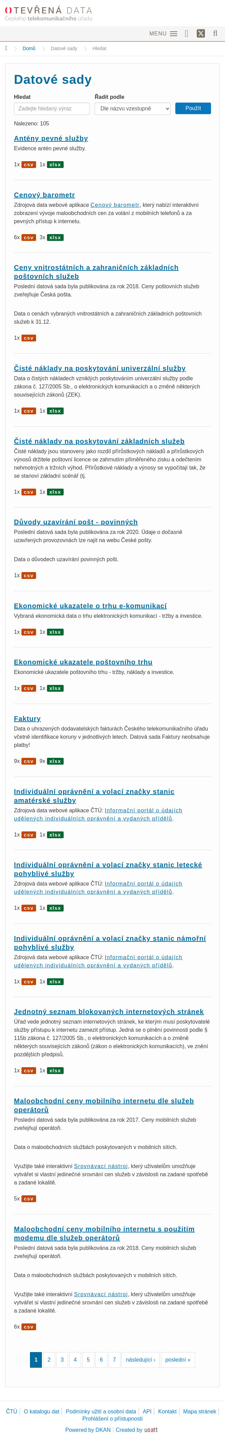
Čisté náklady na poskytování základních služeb (99, 441)
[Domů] (6, 48)
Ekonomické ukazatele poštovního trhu (83, 662)
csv (29, 164)
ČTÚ (11, 1411)
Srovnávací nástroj (101, 1166)
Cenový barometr (44, 195)
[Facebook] (188, 33)
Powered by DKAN (88, 1430)
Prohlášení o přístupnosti (112, 1419)
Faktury (27, 718)
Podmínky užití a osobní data (101, 1411)
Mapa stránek (199, 1411)
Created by (129, 1430)
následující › (140, 1360)
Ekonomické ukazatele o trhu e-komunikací (90, 606)
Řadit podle (109, 97)
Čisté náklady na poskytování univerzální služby (100, 368)
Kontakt (167, 1411)
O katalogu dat (41, 1411)
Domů (29, 48)
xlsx (55, 164)
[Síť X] (201, 33)
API (147, 1411)
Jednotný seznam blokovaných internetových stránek (109, 1011)
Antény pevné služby (51, 138)
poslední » (178, 1360)
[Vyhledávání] (215, 33)
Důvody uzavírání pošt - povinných (76, 522)
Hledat (22, 97)
